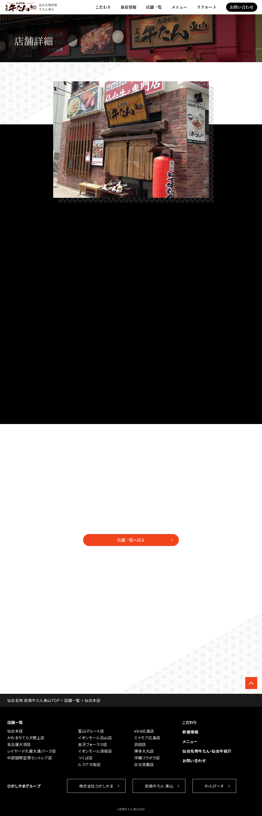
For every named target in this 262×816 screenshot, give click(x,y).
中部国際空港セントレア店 (29, 758)
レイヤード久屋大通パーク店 (31, 751)
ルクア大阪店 (89, 764)
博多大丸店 (144, 751)
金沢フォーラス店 (92, 744)
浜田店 (140, 744)
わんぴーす (214, 786)
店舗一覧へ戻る (131, 540)
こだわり (103, 7)
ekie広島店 (144, 731)
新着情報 (129, 7)
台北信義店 (144, 764)
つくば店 (85, 758)
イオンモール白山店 (95, 737)
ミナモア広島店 (147, 737)
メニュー (179, 7)
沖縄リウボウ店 (147, 758)
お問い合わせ (242, 7)
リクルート (206, 7)
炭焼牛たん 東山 (159, 786)
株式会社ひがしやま (96, 786)
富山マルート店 (91, 731)
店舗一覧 (154, 7)
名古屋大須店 (19, 744)
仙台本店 (15, 731)
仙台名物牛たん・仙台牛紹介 (206, 751)
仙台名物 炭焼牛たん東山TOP (33, 700)
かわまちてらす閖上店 (26, 737)
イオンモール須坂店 (95, 751)
